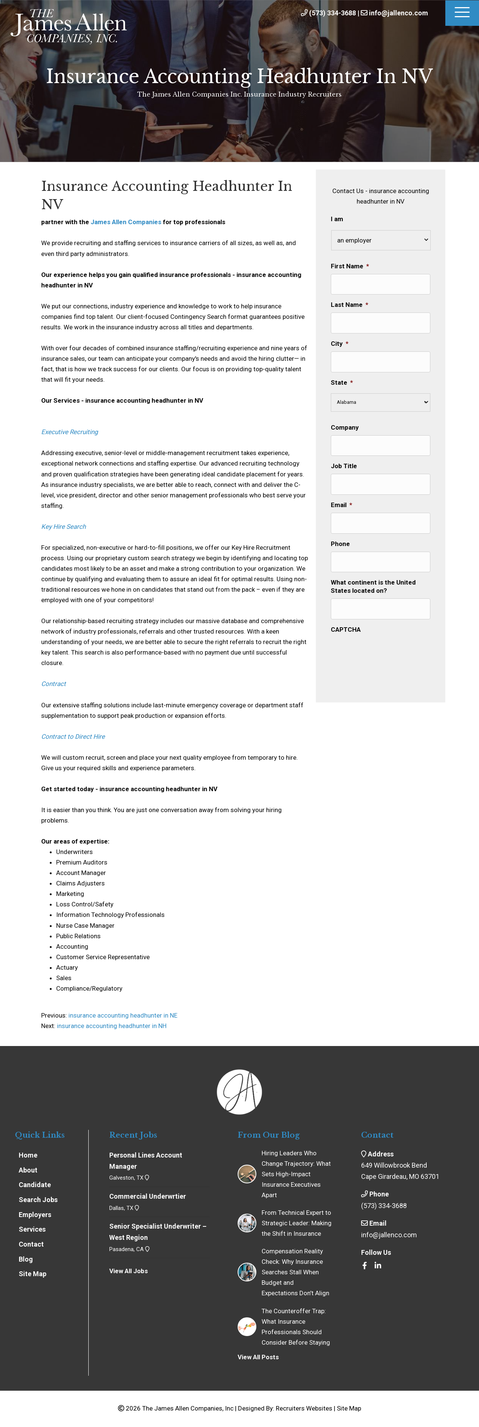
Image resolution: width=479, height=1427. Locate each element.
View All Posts (258, 1357)
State (342, 380)
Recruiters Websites (304, 1408)
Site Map (349, 1408)
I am (337, 219)
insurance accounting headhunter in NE (122, 1015)
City (339, 342)
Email (341, 502)
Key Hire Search (63, 526)
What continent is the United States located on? (373, 583)
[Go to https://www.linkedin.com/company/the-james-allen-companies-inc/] (378, 1266)
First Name (350, 266)
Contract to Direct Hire (73, 736)
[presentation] (388, 646)
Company (345, 425)
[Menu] (462, 13)
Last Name (349, 304)
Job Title (344, 463)
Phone (340, 540)
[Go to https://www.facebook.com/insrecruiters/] (365, 1266)
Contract (53, 683)
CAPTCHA (346, 625)
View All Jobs (128, 1271)
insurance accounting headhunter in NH (112, 1026)
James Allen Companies (126, 222)
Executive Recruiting (69, 432)
